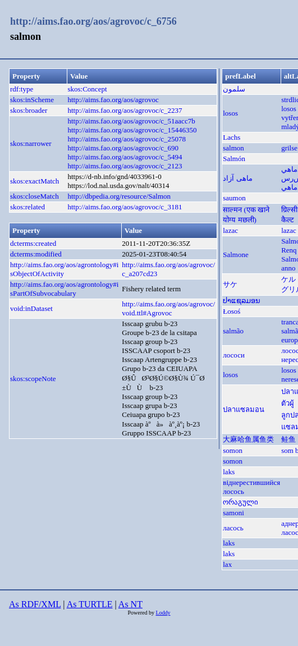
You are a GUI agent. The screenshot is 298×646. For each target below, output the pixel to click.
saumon (234, 198)
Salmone (236, 254)
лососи (234, 355)
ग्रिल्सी (289, 209)
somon (232, 450)
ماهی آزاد (237, 178)
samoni (233, 512)
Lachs (231, 137)
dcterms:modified (36, 254)
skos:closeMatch (34, 196)
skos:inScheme (32, 99)
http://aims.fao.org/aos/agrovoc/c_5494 (124, 157)
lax (227, 564)
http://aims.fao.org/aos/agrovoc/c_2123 (124, 166)
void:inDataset (31, 308)
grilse (289, 148)
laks (229, 472)
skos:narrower (31, 143)
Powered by (141, 613)
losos (230, 113)
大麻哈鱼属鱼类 (248, 439)
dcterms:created (33, 243)
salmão (233, 331)
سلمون (234, 89)
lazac (230, 230)
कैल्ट (287, 220)
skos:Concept (87, 89)
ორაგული (240, 502)
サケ (230, 284)
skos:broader (28, 110)
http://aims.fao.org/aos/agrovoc (112, 99)
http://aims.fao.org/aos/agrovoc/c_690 (122, 148)
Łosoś (231, 311)
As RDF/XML (35, 604)
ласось (233, 528)
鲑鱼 (288, 439)
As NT (130, 604)
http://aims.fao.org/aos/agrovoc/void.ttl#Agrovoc (168, 308)
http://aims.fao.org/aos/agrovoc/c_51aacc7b (131, 121)
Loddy (162, 613)
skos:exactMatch (34, 181)
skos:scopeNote (33, 378)
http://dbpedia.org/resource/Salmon (119, 196)
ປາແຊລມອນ (241, 300)
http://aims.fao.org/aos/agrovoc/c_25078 (126, 139)
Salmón (234, 158)
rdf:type (21, 89)
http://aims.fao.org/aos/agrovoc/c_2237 (124, 110)
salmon (233, 148)
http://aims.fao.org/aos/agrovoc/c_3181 (124, 207)
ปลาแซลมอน (243, 409)
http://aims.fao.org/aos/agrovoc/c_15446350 (131, 130)
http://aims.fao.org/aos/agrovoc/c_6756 (93, 21)
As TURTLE (90, 604)
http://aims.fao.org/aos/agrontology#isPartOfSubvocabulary (64, 288)
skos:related (27, 207)
